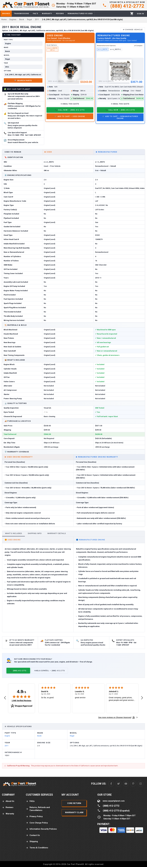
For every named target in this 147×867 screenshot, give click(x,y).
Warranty (8, 813)
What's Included (13, 533)
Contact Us (33, 835)
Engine (7, 736)
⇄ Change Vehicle (133, 30)
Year (6, 63)
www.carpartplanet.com (114, 801)
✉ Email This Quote (70, 104)
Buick (39, 736)
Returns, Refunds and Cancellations (38, 808)
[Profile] (140, 14)
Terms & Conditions (37, 847)
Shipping (32, 841)
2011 (6, 746)
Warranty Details (56, 533)
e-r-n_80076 (102, 49)
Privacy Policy (34, 816)
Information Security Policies (41, 829)
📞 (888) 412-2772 (18, 671)
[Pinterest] (133, 784)
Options (7, 71)
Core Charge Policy (37, 823)
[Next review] (142, 698)
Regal (72, 736)
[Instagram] (140, 784)
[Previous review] (5, 698)
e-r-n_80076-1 (115, 49)
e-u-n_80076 (52, 49)
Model (6, 55)
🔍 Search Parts (23, 81)
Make (6, 47)
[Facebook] (111, 784)
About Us (8, 801)
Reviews (7, 807)
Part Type (8, 40)
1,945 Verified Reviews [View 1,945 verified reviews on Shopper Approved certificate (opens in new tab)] (21, 700)
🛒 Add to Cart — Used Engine (70, 116)
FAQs (30, 801)
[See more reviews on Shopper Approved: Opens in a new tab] (114, 717)
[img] (21, 696)
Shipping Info (35, 533)
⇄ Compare (138, 45)
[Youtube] (126, 784)
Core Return (74, 803)
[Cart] (132, 14)
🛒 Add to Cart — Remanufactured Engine (120, 117)
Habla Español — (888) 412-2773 (49, 671)
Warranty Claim (74, 812)
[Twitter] (118, 784)
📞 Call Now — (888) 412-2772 (69, 110)
